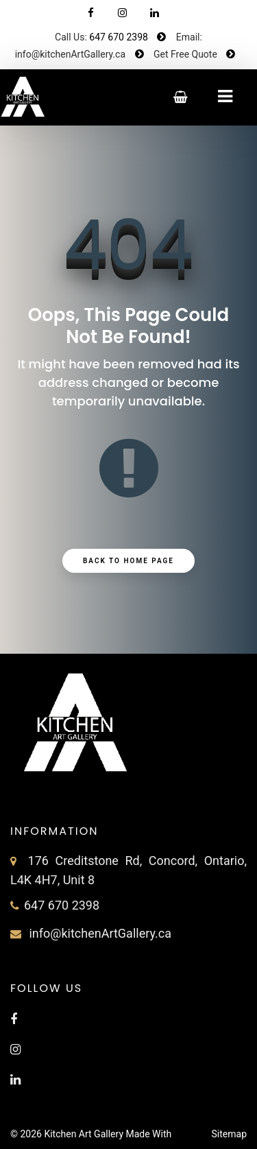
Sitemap (229, 1133)
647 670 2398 (118, 37)
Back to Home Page (128, 561)
